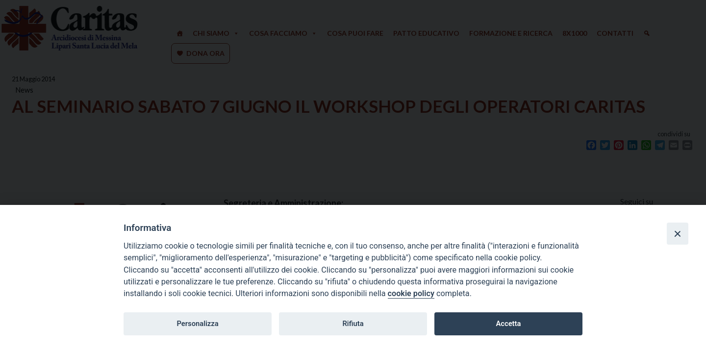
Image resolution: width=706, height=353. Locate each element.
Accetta (508, 323)
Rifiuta (352, 323)
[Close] (677, 233)
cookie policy (411, 293)
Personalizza (197, 323)
